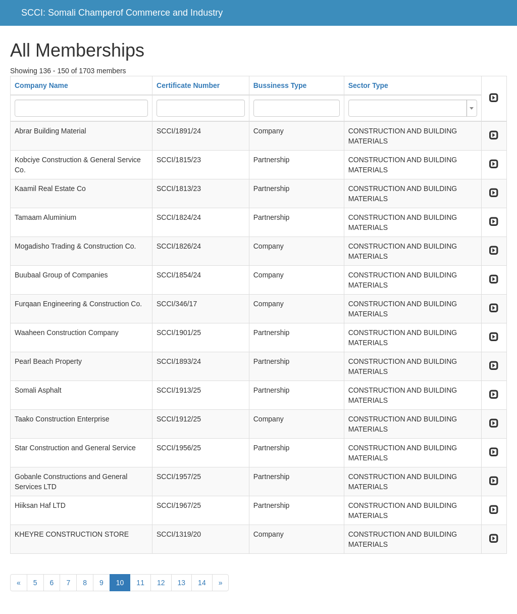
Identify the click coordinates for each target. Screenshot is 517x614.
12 (161, 583)
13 (182, 583)
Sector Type (368, 85)
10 (120, 583)
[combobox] (412, 108)
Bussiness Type (280, 85)
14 (202, 583)
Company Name (41, 85)
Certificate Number (188, 85)
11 (140, 583)
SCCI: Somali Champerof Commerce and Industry (122, 13)
